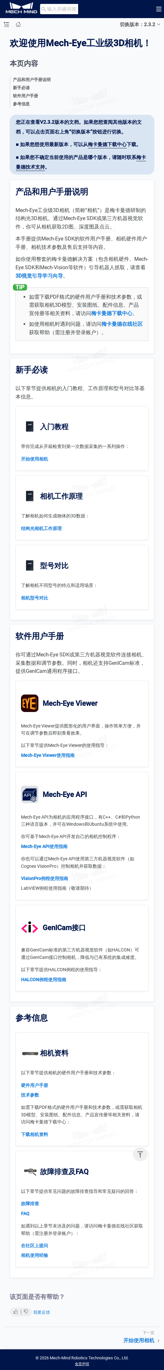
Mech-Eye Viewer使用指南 (48, 755)
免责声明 (82, 1364)
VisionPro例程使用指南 (44, 878)
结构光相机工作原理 (41, 528)
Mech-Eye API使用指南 (44, 846)
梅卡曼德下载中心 (107, 144)
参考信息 (21, 103)
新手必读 (21, 87)
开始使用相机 (34, 459)
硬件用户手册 (34, 1085)
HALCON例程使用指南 (43, 979)
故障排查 (30, 1203)
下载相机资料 (34, 1134)
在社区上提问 (34, 1245)
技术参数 (30, 1095)
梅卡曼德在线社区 (122, 324)
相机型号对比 (34, 597)
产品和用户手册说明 (32, 79)
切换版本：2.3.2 (137, 24)
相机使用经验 (34, 1255)
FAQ (25, 1213)
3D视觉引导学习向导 (39, 276)
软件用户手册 (25, 95)
